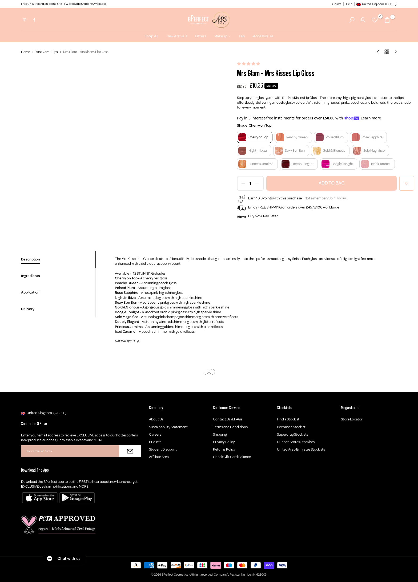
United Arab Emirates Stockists (301, 449)
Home (25, 52)
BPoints (336, 4)
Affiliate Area (159, 457)
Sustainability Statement (168, 427)
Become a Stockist (291, 427)
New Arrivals (176, 36)
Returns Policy (224, 449)
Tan (242, 36)
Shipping (220, 434)
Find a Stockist (288, 419)
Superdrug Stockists (292, 434)
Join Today (337, 198)
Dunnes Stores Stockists (296, 442)
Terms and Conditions (230, 427)
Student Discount (163, 449)
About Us (156, 419)
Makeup (222, 36)
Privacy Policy (224, 442)
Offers (200, 36)
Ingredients (30, 276)
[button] (248, 64)
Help (349, 4)
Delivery (27, 309)
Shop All (151, 36)
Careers (155, 434)
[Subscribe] (130, 451)
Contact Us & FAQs (227, 419)
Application (30, 292)
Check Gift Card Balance (232, 457)
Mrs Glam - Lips (46, 52)
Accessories (263, 36)
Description (30, 259)
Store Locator (352, 419)
